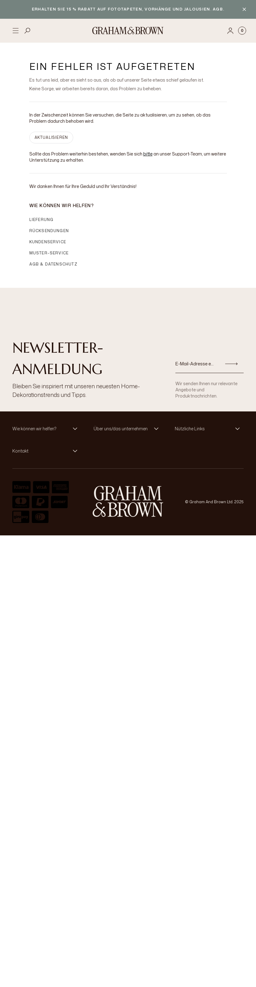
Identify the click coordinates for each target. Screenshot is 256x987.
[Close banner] (244, 9)
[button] (46, 429)
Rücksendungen (49, 230)
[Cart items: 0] (242, 31)
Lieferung (41, 219)
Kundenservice (47, 242)
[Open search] (27, 31)
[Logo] (127, 30)
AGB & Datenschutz (53, 264)
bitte (148, 154)
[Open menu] (15, 30)
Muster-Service (49, 253)
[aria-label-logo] (128, 501)
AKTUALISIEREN (51, 137)
